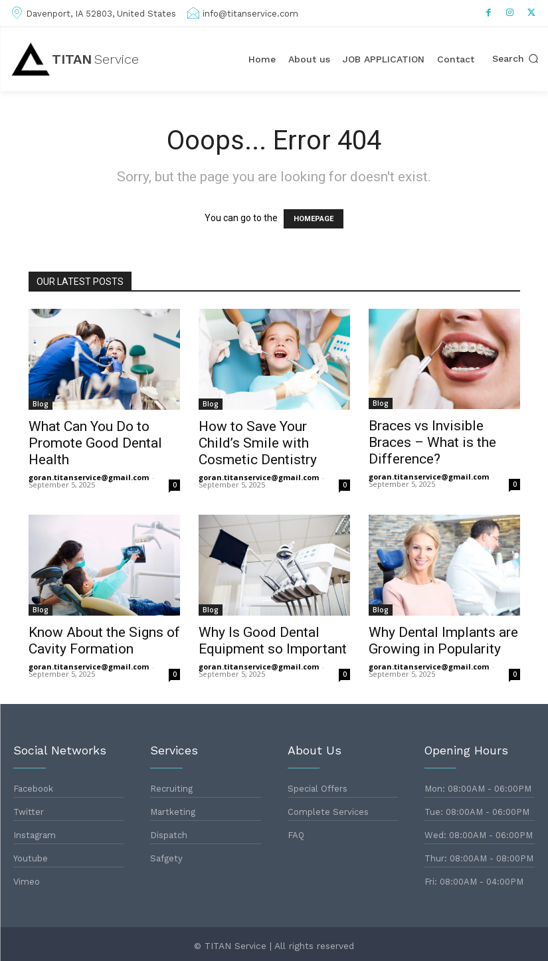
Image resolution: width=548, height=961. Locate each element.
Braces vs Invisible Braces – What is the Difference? (432, 442)
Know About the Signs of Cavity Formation (104, 640)
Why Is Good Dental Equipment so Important (273, 640)
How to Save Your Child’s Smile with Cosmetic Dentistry (258, 443)
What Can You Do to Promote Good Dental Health (95, 443)
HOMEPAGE (313, 219)
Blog (40, 403)
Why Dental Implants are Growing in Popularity (443, 640)
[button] (515, 59)
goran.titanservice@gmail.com (89, 477)
